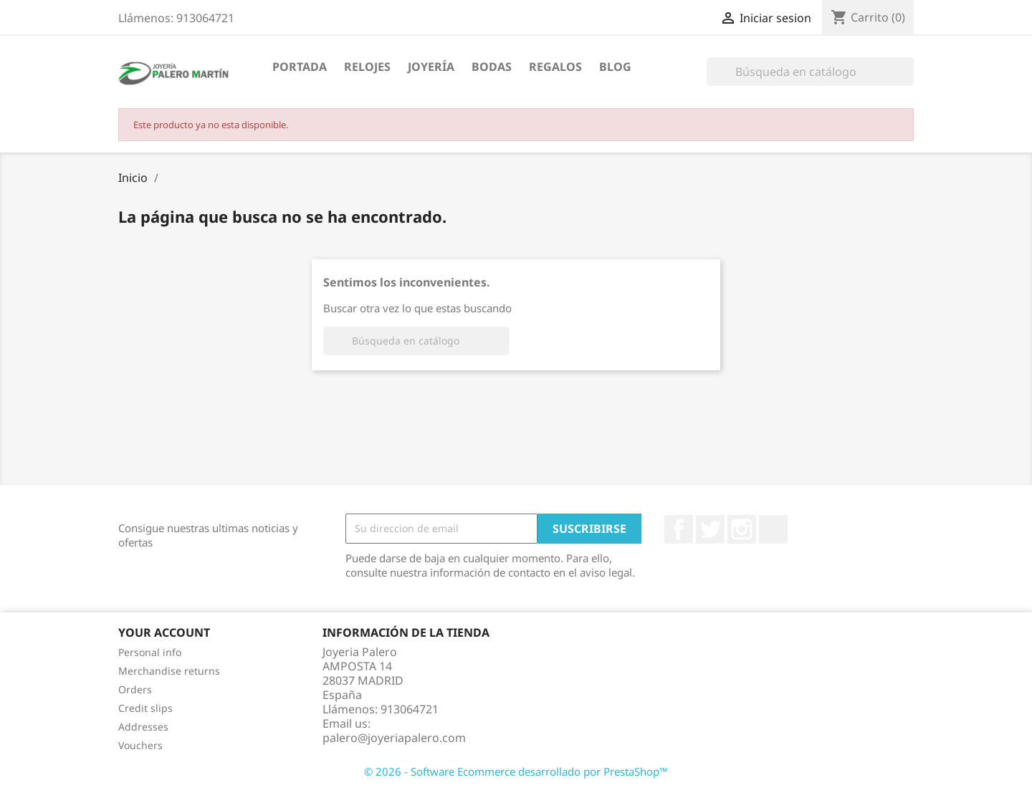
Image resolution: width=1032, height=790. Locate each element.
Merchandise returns (169, 671)
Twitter (710, 529)
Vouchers (140, 745)
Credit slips (145, 708)
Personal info (149, 652)
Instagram (741, 529)
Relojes (367, 66)
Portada (299, 66)
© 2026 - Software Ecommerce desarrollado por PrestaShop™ (516, 771)
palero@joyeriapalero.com (394, 738)
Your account (164, 632)
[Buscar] (810, 71)
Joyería (431, 66)
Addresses (143, 726)
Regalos (555, 66)
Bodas (492, 66)
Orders (135, 689)
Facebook (678, 529)
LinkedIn (773, 529)
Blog (615, 66)
